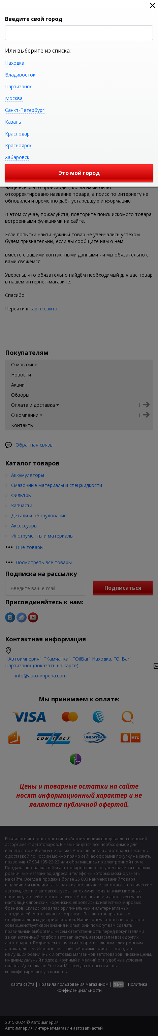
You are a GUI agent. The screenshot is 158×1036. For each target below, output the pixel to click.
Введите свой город (33, 19)
